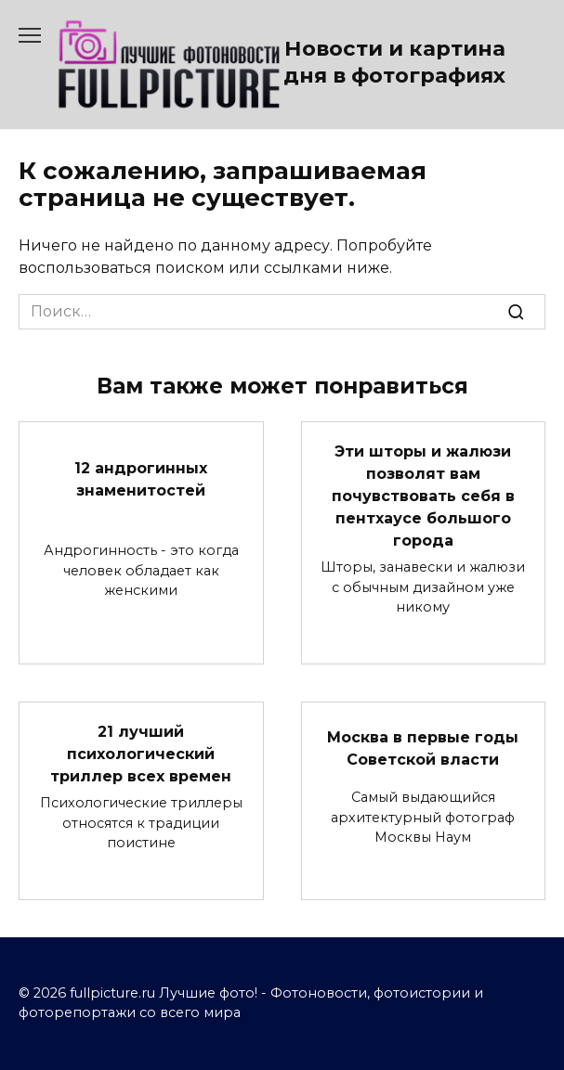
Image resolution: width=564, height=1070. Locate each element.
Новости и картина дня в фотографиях (394, 61)
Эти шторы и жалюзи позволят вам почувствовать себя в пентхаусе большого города (423, 496)
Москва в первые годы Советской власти (422, 748)
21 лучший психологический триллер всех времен (140, 754)
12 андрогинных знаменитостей (140, 479)
